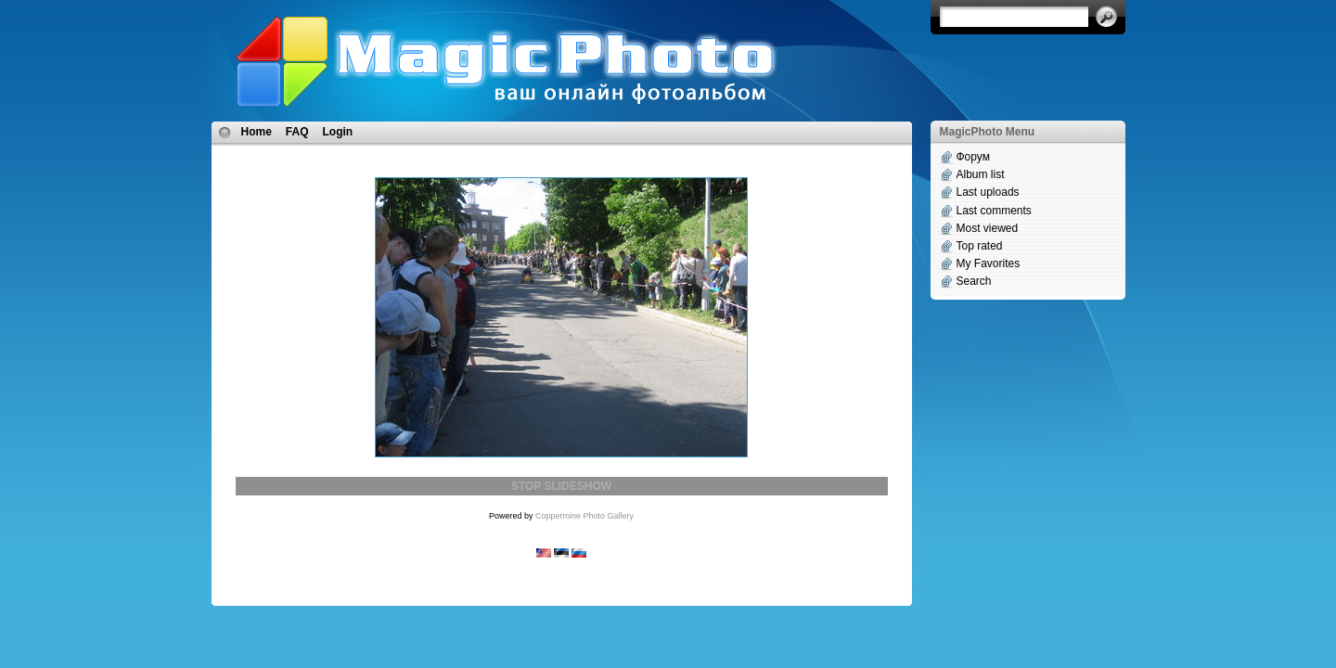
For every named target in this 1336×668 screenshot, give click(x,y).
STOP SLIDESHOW (561, 486)
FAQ (297, 131)
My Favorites (989, 263)
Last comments (994, 210)
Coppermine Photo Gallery (584, 515)
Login (338, 131)
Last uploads (988, 192)
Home (256, 131)
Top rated (980, 245)
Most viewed (988, 228)
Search (974, 281)
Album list (981, 174)
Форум (973, 156)
